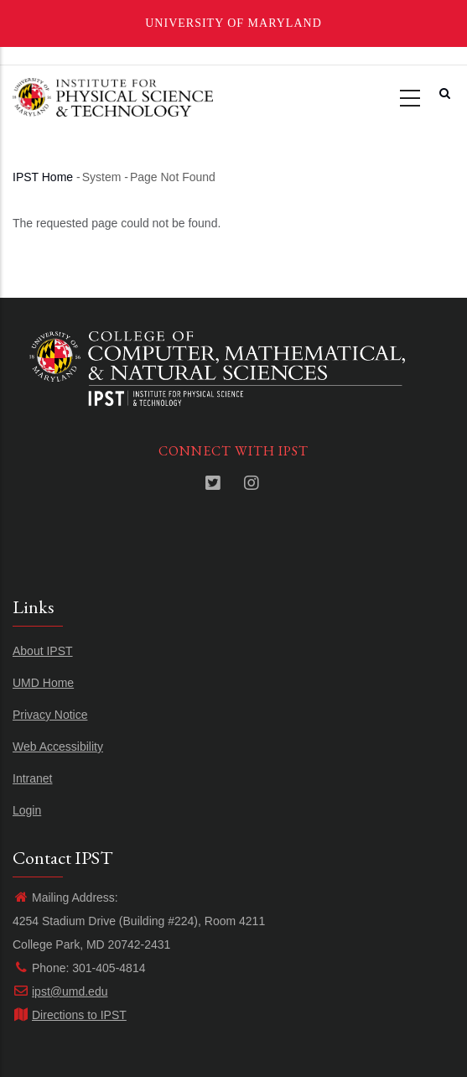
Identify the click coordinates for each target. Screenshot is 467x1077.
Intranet (32, 778)
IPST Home (43, 177)
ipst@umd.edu (60, 991)
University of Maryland (233, 23)
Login (27, 810)
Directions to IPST (70, 1015)
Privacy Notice (50, 714)
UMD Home (43, 682)
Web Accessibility (58, 746)
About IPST (43, 651)
